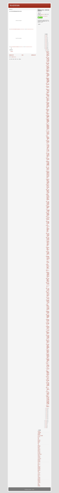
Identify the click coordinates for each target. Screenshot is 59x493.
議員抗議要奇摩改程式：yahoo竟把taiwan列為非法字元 (48, 258)
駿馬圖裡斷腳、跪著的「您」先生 (47, 324)
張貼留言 (11, 51)
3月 (46, 416)
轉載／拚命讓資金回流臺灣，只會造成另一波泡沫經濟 (47, 191)
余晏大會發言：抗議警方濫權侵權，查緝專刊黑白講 (47, 155)
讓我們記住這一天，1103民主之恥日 (47, 377)
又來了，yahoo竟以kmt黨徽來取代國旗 (48, 210)
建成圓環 (39, 467)
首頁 (22, 55)
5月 (46, 414)
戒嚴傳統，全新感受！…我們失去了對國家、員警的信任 (47, 266)
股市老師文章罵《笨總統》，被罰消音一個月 (47, 249)
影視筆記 (39, 460)
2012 (46, 43)
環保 (38, 443)
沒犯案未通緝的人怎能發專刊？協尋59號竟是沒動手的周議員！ (47, 181)
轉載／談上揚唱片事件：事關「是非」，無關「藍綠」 (47, 284)
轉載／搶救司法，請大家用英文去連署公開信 (47, 235)
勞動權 (39, 484)
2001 (46, 425)
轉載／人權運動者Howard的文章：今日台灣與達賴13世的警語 (47, 293)
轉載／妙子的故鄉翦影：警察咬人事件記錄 (47, 223)
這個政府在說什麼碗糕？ (47, 219)
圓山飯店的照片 (47, 363)
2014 (46, 41)
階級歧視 (39, 479)
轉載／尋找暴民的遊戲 (47, 84)
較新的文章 (11, 55)
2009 (46, 47)
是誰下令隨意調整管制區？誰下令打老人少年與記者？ (47, 302)
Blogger (33, 489)
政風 (38, 471)
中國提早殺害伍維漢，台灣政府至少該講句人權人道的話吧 (47, 54)
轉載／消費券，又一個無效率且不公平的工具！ (47, 168)
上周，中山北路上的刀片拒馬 (47, 298)
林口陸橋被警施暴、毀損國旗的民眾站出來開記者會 (47, 121)
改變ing (39, 442)
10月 (47, 408)
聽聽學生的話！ (47, 270)
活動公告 (39, 448)
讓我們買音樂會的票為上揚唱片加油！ (47, 312)
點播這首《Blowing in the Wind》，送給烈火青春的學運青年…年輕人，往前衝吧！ (47, 228)
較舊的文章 (33, 55)
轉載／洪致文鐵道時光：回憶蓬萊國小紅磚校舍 (47, 203)
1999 (46, 427)
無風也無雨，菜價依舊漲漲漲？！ (47, 159)
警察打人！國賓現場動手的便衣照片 (47, 332)
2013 (46, 42)
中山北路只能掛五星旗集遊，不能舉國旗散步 (47, 351)
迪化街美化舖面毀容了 (47, 87)
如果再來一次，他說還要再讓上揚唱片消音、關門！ (47, 253)
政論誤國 (39, 468)
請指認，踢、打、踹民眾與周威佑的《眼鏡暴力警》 (47, 138)
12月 (47, 49)
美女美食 (39, 469)
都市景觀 (39, 446)
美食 (38, 483)
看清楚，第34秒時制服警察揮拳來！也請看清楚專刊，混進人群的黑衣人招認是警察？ (47, 174)
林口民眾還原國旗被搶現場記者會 (47, 116)
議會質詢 (39, 434)
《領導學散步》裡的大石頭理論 (47, 150)
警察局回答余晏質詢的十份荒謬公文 (47, 141)
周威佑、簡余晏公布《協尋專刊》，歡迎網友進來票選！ (47, 91)
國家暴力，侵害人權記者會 (47, 114)
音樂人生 (39, 455)
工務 (38, 444)
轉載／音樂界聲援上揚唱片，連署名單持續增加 (47, 280)
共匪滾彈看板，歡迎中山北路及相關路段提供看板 (47, 384)
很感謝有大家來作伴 (47, 406)
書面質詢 (39, 459)
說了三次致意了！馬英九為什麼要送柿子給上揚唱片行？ (47, 133)
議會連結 (39, 480)
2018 (46, 36)
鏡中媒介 (39, 436)
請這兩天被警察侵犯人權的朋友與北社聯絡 (47, 360)
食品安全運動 (40, 454)
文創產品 (39, 477)
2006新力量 (39, 458)
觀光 (38, 465)
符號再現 (39, 456)
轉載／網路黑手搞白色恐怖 (47, 64)
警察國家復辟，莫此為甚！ (47, 381)
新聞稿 (39, 447)
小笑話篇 (39, 472)
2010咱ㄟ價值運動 (40, 435)
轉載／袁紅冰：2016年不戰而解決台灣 (47, 289)
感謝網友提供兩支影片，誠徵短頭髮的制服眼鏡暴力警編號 (47, 163)
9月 (46, 409)
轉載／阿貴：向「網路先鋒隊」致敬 (47, 389)
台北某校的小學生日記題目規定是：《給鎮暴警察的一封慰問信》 (47, 243)
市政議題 (39, 433)
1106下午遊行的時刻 (47, 330)
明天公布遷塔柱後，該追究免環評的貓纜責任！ (47, 67)
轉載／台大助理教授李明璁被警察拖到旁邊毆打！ (47, 316)
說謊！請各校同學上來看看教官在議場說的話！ (47, 214)
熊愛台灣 (39, 466)
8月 (46, 410)
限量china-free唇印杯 (48, 217)
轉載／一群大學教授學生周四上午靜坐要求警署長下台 (47, 337)
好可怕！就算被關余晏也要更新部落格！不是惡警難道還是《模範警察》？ (47, 105)
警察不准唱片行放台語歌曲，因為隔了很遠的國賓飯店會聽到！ (47, 346)
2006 (46, 421)
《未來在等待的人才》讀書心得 (47, 262)
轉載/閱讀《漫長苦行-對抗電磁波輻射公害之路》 (47, 75)
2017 (46, 37)
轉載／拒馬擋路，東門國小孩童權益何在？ (47, 341)
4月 (46, 415)
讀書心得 (39, 445)
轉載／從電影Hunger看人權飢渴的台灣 (47, 238)
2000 (46, 426)
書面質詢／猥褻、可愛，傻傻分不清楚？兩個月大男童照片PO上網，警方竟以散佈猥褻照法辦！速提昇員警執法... (47, 400)
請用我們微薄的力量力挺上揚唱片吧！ (47, 327)
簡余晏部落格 (15, 5)
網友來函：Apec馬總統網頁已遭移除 (47, 206)
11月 (47, 50)
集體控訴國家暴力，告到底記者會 (47, 110)
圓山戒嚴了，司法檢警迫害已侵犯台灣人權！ (47, 393)
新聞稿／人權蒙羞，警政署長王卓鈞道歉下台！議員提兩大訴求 (47, 373)
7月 (46, 411)
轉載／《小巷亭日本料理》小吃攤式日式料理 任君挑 (47, 99)
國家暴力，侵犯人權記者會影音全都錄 (47, 95)
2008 (46, 48)
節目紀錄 (39, 431)
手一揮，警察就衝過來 (47, 369)
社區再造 (39, 478)
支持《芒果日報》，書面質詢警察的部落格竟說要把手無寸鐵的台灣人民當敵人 (47, 127)
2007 (46, 420)
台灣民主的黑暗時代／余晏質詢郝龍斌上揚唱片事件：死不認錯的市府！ (47, 275)
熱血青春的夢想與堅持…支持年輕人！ (47, 320)
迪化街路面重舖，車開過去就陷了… (47, 71)
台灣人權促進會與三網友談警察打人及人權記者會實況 (47, 356)
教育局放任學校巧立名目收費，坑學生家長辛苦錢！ (47, 186)
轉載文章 (39, 470)
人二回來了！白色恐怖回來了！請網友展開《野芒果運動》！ (47, 146)
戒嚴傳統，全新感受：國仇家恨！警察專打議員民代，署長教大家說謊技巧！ (47, 197)
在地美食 (39, 457)
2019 (46, 35)
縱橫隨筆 (39, 441)
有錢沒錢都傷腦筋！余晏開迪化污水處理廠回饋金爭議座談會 (47, 80)
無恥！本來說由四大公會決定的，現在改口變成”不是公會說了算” (47, 59)
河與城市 (39, 481)
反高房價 (39, 482)
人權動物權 (39, 432)
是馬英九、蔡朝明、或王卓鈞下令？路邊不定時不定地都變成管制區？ (47, 307)
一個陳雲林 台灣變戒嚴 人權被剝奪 (48, 366)
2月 (46, 417)
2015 (46, 40)
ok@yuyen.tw (43, 14)
